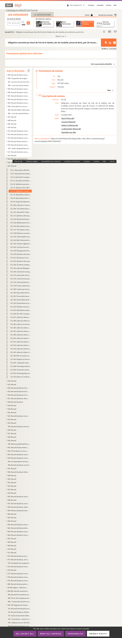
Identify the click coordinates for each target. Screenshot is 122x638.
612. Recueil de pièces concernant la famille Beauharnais (18, 134)
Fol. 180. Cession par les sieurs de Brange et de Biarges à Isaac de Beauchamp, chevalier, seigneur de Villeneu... (20, 289)
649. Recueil (12, 475)
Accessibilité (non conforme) (51, 161)
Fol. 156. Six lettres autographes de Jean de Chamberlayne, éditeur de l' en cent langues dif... (20, 265)
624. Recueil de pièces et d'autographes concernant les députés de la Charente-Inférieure (18, 388)
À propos (91, 5)
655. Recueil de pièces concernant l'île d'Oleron (18, 496)
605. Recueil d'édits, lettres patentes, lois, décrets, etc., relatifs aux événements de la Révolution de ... (19, 110)
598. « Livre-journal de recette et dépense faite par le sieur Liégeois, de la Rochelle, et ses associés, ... (19, 85)
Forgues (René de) (68, 122)
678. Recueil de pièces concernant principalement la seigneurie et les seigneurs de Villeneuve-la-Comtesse (18, 577)
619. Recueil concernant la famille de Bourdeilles (18, 159)
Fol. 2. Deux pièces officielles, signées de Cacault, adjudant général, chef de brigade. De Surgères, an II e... (20, 170)
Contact (108, 5)
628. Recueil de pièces (15, 402)
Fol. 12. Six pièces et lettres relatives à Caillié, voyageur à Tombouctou (20, 181)
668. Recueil (12, 542)
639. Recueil (12, 440)
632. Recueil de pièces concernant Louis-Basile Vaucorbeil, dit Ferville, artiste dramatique (18, 416)
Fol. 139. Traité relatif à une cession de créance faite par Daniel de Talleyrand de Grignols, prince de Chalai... (20, 237)
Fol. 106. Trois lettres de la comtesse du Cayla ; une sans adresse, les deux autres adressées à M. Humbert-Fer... (20, 209)
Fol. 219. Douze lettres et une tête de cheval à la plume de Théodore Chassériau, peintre (20, 303)
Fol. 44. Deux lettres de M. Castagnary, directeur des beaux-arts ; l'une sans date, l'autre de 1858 (20, 198)
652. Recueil (12, 486)
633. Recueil (12, 419)
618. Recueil (12, 155)
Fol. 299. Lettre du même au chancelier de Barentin (20, 321)
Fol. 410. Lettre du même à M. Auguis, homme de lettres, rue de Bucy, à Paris (20, 338)
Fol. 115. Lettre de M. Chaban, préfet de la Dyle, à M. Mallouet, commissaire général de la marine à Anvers (20, 212)
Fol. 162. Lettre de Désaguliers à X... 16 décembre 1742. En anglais (20, 268)
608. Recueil (12, 120)
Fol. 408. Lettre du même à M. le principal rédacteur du (20, 335)
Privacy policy (98, 634)
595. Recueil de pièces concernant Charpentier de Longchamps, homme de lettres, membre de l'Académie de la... (18, 75)
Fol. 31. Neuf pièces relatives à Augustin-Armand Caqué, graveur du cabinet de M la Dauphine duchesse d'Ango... (20, 194)
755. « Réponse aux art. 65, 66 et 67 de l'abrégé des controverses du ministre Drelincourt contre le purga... (19, 623)
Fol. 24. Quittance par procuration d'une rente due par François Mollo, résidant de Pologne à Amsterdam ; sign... (20, 184)
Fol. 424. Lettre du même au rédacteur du (20, 349)
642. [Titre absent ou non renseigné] (18, 451)
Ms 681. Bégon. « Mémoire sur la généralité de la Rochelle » (18, 587)
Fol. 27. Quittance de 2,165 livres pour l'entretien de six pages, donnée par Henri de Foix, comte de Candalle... (20, 188)
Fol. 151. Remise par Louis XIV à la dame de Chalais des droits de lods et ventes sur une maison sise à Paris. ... (20, 258)
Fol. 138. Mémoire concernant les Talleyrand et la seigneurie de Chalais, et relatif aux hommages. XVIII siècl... (20, 233)
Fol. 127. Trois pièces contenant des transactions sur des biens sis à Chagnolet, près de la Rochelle (20, 230)
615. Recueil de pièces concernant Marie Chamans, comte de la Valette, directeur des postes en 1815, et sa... (18, 145)
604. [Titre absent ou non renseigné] (18, 106)
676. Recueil (12, 570)
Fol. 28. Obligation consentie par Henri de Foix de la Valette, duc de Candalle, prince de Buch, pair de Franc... (20, 191)
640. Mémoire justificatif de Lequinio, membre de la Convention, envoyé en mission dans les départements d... (19, 444)
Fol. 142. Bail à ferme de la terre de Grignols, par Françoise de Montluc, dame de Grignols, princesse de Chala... (20, 240)
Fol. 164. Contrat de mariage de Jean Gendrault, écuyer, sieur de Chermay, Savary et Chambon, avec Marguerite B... (20, 272)
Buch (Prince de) (68, 118)
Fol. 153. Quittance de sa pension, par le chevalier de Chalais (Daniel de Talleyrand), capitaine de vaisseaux (20, 261)
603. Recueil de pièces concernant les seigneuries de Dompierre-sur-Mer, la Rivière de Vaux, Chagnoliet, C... (18, 103)
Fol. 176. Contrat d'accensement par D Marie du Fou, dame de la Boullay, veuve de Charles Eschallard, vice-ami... (20, 278)
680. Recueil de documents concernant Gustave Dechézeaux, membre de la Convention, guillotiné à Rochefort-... (18, 584)
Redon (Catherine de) (70, 125)
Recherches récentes (107, 15)
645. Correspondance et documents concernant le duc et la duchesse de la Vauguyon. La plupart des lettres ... (19, 461)
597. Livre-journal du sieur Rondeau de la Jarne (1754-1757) (19, 82)
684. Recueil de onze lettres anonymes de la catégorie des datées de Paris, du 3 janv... (19, 594)
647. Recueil (12, 468)
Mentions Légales (32, 161)
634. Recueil (12, 423)
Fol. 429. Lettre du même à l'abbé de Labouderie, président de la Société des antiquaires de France (20, 352)
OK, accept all (25, 633)
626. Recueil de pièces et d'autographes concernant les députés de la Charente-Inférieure (18, 395)
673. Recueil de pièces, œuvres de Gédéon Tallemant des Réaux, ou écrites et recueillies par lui (18, 559)
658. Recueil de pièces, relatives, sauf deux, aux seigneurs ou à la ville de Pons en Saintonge (18, 507)
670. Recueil (12, 549)
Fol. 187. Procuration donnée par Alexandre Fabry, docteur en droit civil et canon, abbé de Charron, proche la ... (20, 296)
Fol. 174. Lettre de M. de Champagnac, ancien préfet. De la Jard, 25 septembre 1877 (20, 275)
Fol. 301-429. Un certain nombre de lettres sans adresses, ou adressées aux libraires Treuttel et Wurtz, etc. (20, 356)
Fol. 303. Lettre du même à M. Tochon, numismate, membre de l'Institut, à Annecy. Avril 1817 (20, 328)
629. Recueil (12, 405)
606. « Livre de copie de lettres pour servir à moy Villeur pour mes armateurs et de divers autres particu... (19, 113)
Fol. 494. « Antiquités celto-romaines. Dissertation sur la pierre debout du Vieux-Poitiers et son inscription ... (20, 363)
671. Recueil (12, 552)
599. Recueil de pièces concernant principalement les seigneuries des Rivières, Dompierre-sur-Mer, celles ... (18, 89)
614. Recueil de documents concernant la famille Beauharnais (18, 141)
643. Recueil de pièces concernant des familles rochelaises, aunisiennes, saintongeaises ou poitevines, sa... (18, 454)
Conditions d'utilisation (72, 161)
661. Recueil (12, 517)
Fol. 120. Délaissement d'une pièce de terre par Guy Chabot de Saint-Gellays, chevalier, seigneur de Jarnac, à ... (20, 223)
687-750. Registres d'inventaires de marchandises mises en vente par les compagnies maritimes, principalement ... (18, 605)
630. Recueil (12, 409)
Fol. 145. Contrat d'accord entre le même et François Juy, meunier (20, 247)
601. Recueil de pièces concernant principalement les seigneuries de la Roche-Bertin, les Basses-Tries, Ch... (18, 96)
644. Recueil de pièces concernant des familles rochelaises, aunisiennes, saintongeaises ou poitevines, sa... (18, 458)
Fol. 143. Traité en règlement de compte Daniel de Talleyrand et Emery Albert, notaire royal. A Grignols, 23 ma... (20, 244)
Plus (109, 90)
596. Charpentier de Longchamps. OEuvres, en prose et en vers (18, 78)
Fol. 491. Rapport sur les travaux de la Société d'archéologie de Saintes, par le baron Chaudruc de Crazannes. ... (20, 359)
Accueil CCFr (9, 32)
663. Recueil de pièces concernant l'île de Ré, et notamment (18, 524)
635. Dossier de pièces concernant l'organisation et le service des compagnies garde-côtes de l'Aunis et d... (19, 426)
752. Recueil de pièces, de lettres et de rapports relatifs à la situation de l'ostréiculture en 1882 (19, 612)
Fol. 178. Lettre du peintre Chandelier (20, 282)
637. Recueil (12, 433)
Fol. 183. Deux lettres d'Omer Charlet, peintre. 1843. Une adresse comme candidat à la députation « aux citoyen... (20, 293)
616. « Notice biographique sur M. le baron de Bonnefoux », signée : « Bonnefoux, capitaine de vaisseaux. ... (19, 148)
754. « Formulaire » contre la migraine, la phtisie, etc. (19, 619)
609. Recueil (12, 124)
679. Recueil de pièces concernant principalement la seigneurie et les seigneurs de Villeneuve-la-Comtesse (18, 580)
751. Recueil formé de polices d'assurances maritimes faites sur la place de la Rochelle (19, 608)
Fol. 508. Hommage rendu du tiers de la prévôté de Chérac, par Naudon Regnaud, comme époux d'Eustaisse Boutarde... (20, 366)
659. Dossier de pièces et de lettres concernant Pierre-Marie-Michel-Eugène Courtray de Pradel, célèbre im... (18, 510)
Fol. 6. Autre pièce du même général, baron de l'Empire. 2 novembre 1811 (20, 174)
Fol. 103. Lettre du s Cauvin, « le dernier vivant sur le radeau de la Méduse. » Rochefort (20, 205)
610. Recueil (12, 127)
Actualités (100, 5)
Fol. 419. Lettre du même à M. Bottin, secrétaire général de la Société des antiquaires (20, 345)
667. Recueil (12, 538)
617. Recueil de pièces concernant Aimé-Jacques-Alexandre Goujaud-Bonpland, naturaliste (18, 152)
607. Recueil (12, 117)
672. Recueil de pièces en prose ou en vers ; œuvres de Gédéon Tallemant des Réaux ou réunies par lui (18, 556)
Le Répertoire (42, 14)
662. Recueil (12, 521)
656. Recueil (12, 500)
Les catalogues (18, 14)
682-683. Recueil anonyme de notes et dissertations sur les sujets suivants (18, 591)
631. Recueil (12, 412)
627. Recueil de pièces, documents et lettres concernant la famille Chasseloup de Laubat (18, 398)
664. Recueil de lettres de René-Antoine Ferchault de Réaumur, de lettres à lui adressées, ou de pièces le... (18, 528)
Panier (89, 15)
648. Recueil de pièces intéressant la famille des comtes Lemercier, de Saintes (18, 472)
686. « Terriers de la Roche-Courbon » (19, 601)
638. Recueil (12, 437)
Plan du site (18, 161)
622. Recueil (12, 381)
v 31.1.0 (112, 161)
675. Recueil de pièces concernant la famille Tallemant (18, 566)
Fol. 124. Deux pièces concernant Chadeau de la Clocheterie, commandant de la (20, 226)
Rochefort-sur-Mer (69, 132)
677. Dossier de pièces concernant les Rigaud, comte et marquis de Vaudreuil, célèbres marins (18, 573)
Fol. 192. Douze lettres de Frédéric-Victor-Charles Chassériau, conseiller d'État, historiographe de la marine (20, 300)
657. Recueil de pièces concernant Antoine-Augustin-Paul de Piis (18, 503)
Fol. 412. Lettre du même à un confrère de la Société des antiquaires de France (20, 342)
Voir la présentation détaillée (101, 64)
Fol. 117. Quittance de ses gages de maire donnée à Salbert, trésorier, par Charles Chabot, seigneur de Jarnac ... (20, 216)
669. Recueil (12, 545)
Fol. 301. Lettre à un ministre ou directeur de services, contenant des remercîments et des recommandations (20, 324)
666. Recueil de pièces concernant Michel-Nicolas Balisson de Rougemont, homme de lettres (18, 535)
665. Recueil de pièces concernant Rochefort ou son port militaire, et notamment (18, 531)
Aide (115, 5)
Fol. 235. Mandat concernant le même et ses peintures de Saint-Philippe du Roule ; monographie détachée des (20, 307)
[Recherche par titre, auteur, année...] (13, 23)
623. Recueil (12, 384)
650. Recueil (12, 479)
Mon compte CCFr (77, 5)
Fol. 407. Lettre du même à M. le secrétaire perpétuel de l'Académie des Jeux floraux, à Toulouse (20, 331)
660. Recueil (12, 514)
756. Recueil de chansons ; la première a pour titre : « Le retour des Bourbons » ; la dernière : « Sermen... (19, 626)
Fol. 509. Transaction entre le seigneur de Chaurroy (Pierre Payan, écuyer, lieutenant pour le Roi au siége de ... (20, 370)
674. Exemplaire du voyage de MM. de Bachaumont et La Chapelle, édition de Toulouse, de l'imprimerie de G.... (19, 563)
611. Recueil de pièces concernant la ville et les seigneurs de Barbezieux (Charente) (18, 131)
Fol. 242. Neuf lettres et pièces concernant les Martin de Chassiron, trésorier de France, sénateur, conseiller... (20, 310)
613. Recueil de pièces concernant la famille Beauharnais (18, 138)
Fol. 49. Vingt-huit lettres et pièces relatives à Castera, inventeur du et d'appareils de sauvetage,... (20, 202)
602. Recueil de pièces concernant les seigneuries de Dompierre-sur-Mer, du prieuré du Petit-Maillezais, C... (18, 99)
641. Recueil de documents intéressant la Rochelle (18, 447)
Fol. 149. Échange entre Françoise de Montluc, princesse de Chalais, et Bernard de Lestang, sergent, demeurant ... (20, 251)
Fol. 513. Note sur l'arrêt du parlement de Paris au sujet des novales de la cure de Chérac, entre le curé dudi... (20, 377)
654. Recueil (12, 493)
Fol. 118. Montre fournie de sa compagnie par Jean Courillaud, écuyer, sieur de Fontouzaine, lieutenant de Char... (20, 219)
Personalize (75, 633)
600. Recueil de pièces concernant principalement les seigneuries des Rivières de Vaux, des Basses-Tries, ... (18, 92)
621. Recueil (12, 166)
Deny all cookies (50, 633)
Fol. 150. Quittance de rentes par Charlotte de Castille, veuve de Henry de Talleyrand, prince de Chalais (20, 254)
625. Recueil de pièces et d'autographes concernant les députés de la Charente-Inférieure (18, 391)
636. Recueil (12, 430)
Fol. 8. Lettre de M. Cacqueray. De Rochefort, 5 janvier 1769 (20, 177)
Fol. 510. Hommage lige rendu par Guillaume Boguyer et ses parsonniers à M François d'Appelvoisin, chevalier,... (20, 373)
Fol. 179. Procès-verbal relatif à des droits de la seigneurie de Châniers (20, 286)
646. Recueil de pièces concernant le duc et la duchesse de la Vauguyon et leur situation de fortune (19, 465)
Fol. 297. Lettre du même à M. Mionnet (20, 317)
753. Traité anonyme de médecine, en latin (19, 616)
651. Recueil (12, 482)
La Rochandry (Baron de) (71, 129)
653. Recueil (12, 489)
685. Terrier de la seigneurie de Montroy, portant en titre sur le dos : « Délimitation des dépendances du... (19, 598)
